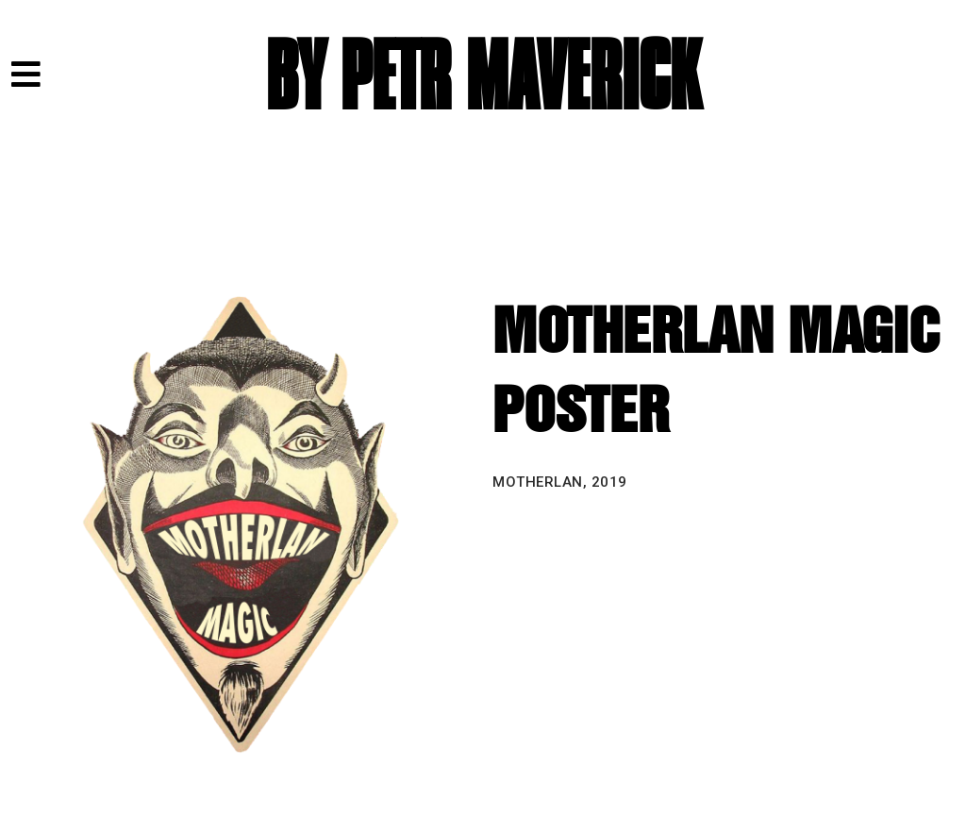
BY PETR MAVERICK (482, 77)
